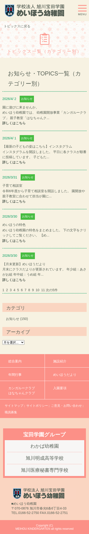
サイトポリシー (37, 405)
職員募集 (11, 412)
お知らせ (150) (17, 319)
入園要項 (59, 390)
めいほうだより (64, 375)
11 (43, 290)
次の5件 (52, 290)
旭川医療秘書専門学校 (44, 470)
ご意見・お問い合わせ (66, 405)
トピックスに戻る (17, 26)
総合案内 (15, 361)
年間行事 (15, 375)
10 (37, 290)
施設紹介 (59, 361)
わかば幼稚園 (44, 446)
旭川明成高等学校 (45, 458)
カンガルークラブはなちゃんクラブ (21, 390)
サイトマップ (14, 405)
